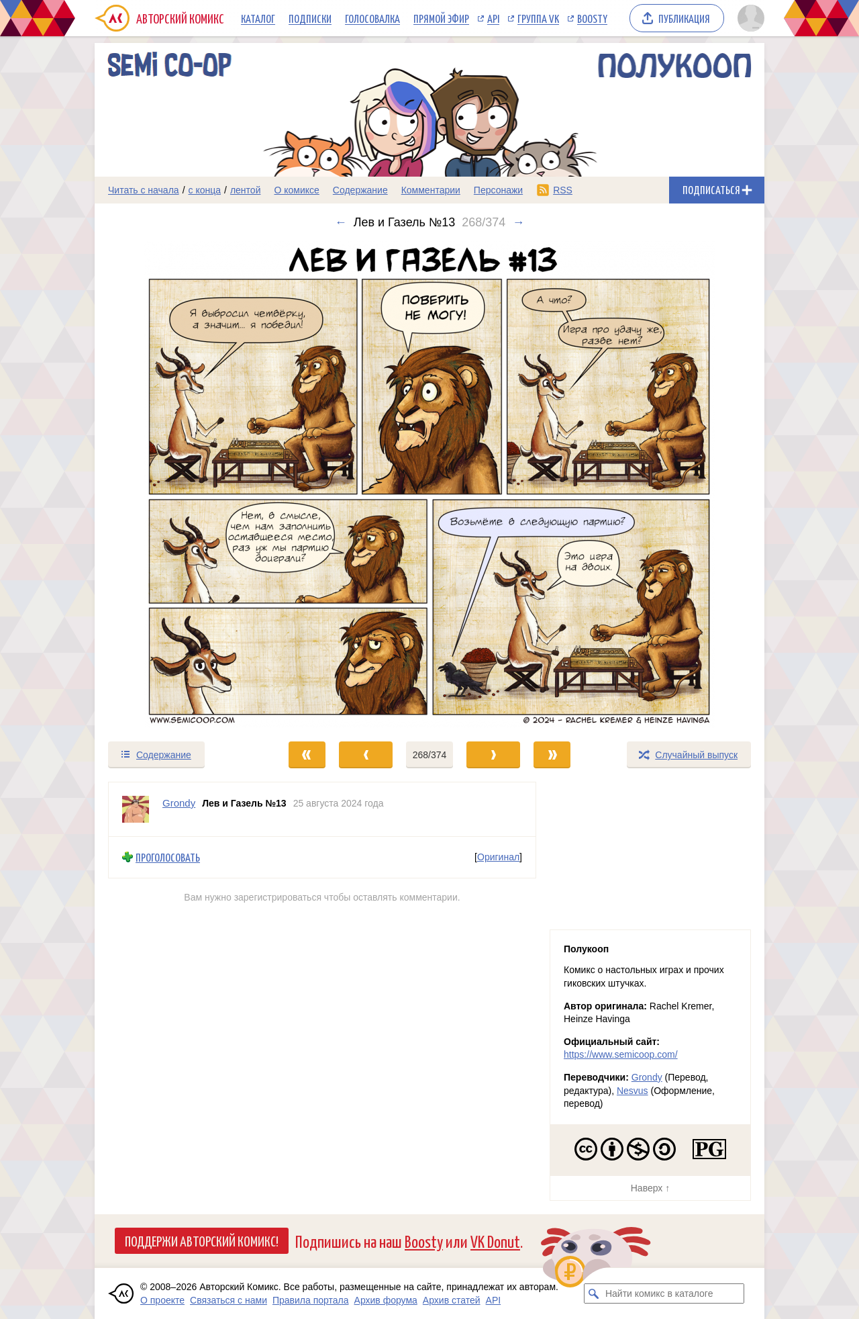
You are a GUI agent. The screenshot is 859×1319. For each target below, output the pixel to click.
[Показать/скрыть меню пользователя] (748, 18)
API (493, 18)
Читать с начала (143, 190)
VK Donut (495, 1240)
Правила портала (310, 1300)
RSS (562, 190)
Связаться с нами (228, 1300)
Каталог (258, 18)
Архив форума (385, 1300)
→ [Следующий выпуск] (518, 222)
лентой (245, 190)
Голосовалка (372, 18)
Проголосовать (168, 857)
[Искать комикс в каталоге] (594, 1293)
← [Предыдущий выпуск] (341, 222)
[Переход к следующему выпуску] (429, 484)
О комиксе (296, 190)
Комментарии (430, 190)
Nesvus (632, 1090)
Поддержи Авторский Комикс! (202, 1240)
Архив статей (452, 1300)
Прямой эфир (441, 18)
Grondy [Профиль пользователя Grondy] (178, 803)
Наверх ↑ (650, 1188)
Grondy (646, 1077)
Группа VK (538, 18)
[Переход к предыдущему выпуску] (178, 484)
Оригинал (498, 857)
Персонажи (498, 190)
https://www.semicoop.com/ (621, 1054)
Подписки (310, 18)
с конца (205, 190)
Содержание (360, 190)
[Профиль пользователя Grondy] (135, 809)
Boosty (592, 18)
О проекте (162, 1300)
